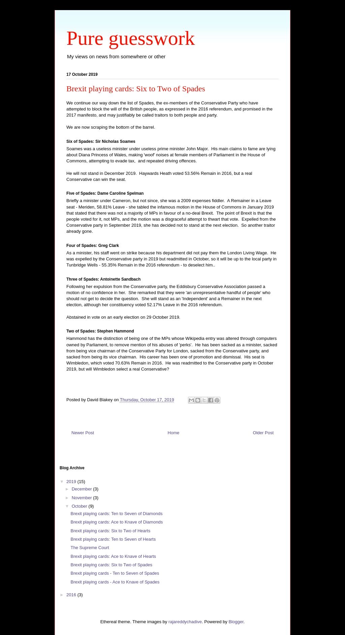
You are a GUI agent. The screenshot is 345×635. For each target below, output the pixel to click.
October (80, 506)
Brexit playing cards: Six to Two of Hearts (110, 530)
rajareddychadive (185, 621)
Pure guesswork (130, 38)
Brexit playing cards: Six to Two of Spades (111, 564)
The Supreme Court (89, 547)
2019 (71, 481)
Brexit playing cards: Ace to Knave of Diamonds (116, 522)
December (82, 488)
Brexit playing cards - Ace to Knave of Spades (114, 581)
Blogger (235, 621)
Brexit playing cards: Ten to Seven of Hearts (113, 539)
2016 (71, 594)
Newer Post (82, 432)
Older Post (263, 432)
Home (174, 432)
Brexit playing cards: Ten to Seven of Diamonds (116, 513)
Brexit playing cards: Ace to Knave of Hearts (113, 556)
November (82, 497)
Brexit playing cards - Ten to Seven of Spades (114, 573)
